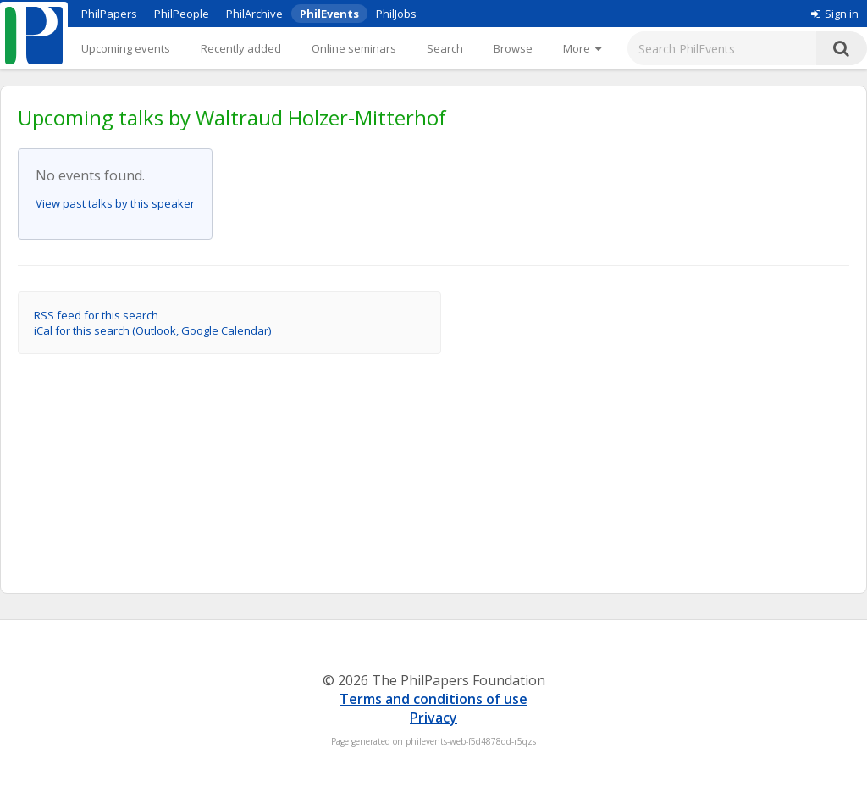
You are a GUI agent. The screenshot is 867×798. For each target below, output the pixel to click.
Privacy (433, 717)
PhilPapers (109, 13)
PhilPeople (181, 13)
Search (445, 48)
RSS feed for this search (96, 315)
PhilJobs (396, 13)
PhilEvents (329, 13)
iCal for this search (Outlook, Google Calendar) (152, 330)
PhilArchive (254, 13)
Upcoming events (125, 48)
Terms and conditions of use (433, 699)
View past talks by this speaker (115, 203)
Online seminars (354, 48)
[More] (582, 48)
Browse (513, 48)
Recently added (241, 48)
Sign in (835, 13)
